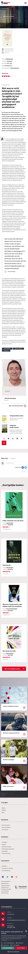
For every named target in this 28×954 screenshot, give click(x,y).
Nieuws (3, 808)
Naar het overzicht (8, 16)
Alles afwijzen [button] (21, 948)
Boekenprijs (4, 851)
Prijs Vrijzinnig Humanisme (7, 849)
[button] (14, 951)
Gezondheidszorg (5, 870)
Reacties (6, 52)
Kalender (3, 810)
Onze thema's (4, 829)
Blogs (3, 812)
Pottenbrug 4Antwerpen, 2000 (11, 926)
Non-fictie (9, 61)
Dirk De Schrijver (15, 68)
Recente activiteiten (6, 847)
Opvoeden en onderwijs (7, 868)
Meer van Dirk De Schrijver (16, 405)
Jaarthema (4, 866)
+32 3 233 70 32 (10, 914)
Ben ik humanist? (5, 825)
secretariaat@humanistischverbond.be (16, 920)
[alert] (14, 941)
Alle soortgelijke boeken (12, 669)
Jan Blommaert (9, 59)
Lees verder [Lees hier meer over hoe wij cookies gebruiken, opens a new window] (9, 940)
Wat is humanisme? (6, 827)
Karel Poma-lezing (5, 853)
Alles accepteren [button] (7, 948)
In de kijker (4, 842)
